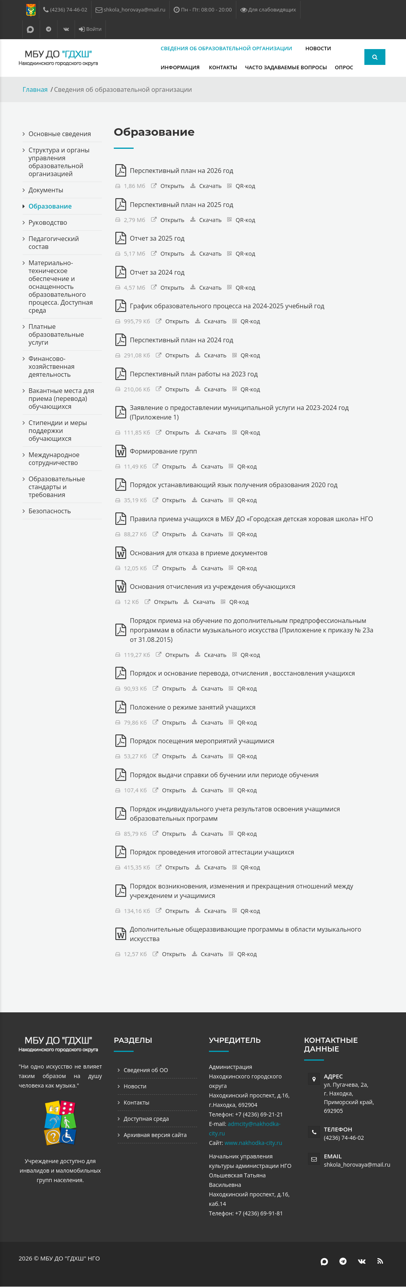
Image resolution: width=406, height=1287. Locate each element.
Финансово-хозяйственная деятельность (52, 366)
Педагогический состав (54, 242)
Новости (271, 48)
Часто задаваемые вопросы (191, 67)
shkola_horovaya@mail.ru (357, 1165)
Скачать (210, 186)
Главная (35, 89)
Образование (50, 206)
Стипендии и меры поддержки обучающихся (58, 430)
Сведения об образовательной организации (180, 48)
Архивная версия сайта (155, 1135)
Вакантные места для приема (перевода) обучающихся (61, 398)
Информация (312, 48)
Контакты (128, 67)
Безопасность (50, 511)
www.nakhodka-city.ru (253, 1143)
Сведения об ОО (146, 1070)
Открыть (173, 186)
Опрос (249, 67)
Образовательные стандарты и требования (57, 487)
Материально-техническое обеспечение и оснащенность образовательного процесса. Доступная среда (61, 286)
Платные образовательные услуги (56, 334)
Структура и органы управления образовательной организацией (59, 162)
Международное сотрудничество (54, 458)
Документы (46, 190)
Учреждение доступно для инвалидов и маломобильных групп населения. (60, 1170)
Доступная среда (146, 1119)
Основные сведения (60, 133)
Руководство (48, 222)
